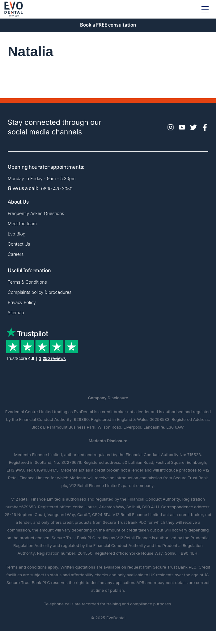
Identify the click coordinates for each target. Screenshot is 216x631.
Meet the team (22, 223)
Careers (15, 254)
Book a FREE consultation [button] (108, 25)
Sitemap (16, 312)
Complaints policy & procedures (39, 292)
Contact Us (19, 244)
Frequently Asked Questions (36, 213)
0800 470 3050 (56, 188)
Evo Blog (16, 233)
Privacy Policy (22, 302)
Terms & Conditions (27, 282)
